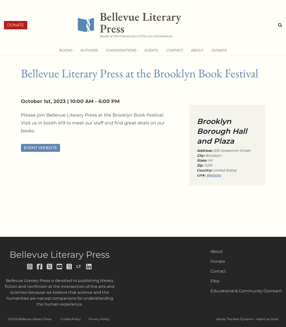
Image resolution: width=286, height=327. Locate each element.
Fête (215, 281)
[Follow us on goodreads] (69, 266)
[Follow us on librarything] (79, 267)
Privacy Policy (99, 319)
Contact (218, 271)
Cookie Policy (71, 319)
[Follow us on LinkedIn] (89, 266)
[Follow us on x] (50, 266)
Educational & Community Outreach (246, 291)
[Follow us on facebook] (40, 266)
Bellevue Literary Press (60, 254)
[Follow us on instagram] (30, 266)
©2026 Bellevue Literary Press (30, 319)
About (216, 251)
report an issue (267, 319)
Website (213, 175)
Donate (15, 25)
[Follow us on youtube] (60, 266)
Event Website (40, 147)
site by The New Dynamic (235, 319)
